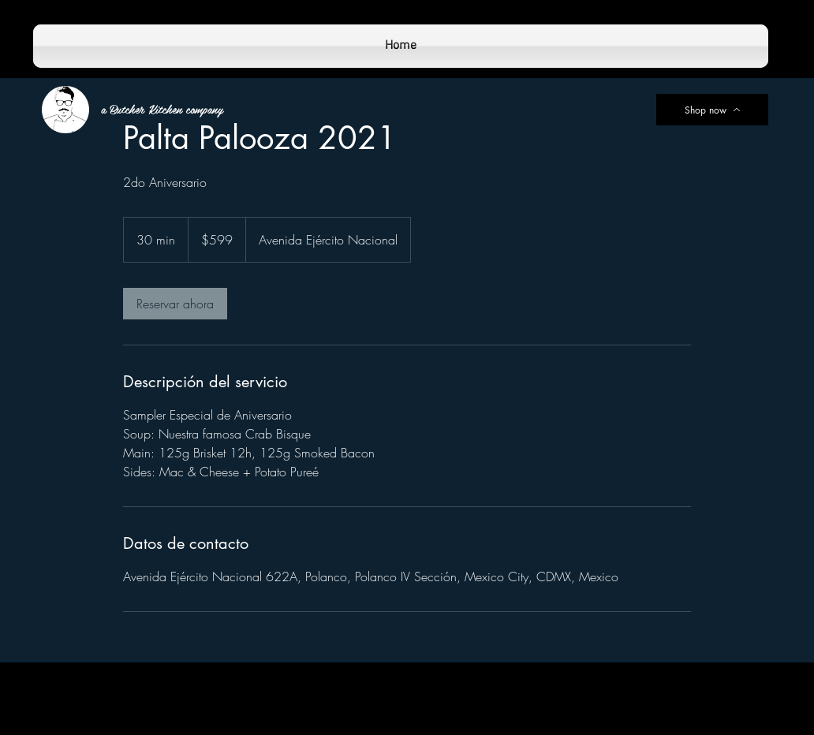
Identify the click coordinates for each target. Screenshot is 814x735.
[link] (175, 303)
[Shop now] (712, 109)
